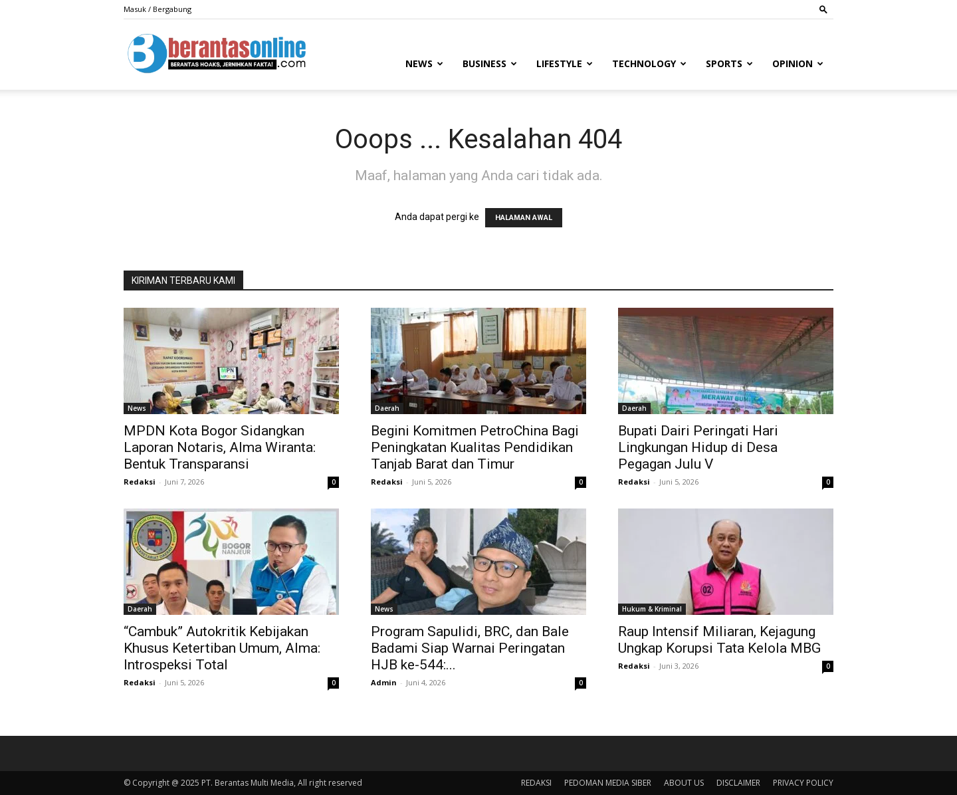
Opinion (797, 63)
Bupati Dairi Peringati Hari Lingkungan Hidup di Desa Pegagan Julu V (698, 447)
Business (490, 63)
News (424, 63)
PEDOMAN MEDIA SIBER (607, 782)
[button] (823, 9)
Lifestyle (564, 63)
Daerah (387, 408)
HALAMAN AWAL (523, 217)
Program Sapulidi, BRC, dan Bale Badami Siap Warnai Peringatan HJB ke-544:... (470, 648)
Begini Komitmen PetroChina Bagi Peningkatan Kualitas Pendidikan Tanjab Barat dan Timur (475, 447)
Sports (729, 63)
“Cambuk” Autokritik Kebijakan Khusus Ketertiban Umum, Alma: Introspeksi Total (222, 648)
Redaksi (140, 482)
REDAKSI (536, 782)
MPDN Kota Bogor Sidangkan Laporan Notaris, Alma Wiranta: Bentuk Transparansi (220, 447)
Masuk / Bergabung (157, 9)
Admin (384, 682)
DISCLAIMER (738, 782)
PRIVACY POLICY (803, 782)
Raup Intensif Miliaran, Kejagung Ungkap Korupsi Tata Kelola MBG (719, 640)
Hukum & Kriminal (652, 609)
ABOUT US (684, 782)
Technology (649, 63)
